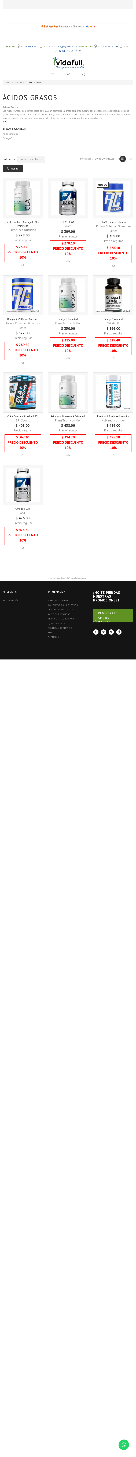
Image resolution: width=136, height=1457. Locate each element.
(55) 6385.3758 (69, 46)
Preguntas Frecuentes (61, 632)
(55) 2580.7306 (54, 46)
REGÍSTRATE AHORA (107, 638)
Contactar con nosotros (63, 627)
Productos (19, 82)
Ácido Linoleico (11, 133)
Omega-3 (8, 138)
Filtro (15, 168)
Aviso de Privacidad (59, 637)
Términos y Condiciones (62, 641)
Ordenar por (9, 159)
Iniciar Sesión (11, 623)
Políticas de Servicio (60, 650)
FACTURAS (53, 659)
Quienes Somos (56, 646)
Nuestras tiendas (58, 623)
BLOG (51, 655)
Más (5, 121)
